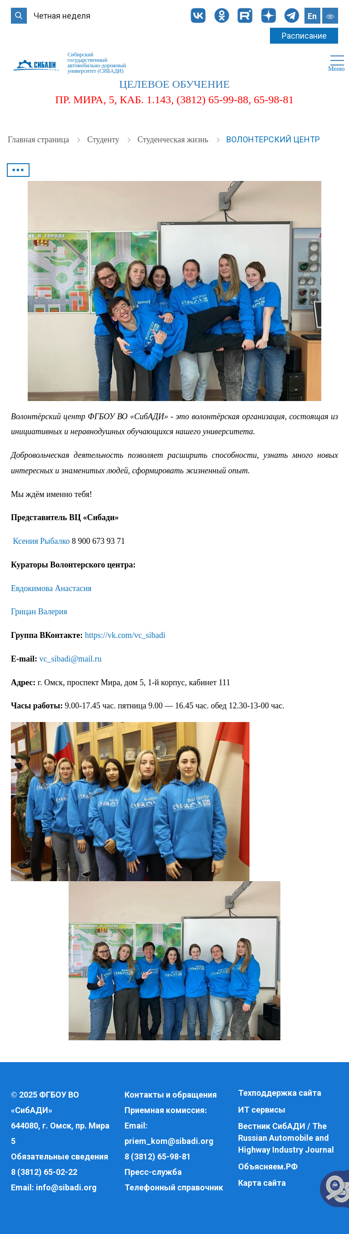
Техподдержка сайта (279, 1093)
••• (18, 170)
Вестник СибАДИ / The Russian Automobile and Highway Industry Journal (286, 1137)
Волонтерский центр (273, 139)
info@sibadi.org (66, 1187)
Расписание (304, 35)
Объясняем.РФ (268, 1166)
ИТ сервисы (261, 1109)
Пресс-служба (153, 1172)
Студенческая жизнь (174, 139)
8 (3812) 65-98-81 (158, 1156)
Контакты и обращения (171, 1094)
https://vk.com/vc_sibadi (125, 635)
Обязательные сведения (59, 1156)
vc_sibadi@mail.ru (71, 658)
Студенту (104, 139)
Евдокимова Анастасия (51, 588)
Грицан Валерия (39, 611)
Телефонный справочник (174, 1187)
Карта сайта (262, 1183)
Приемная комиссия (164, 1110)
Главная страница (39, 139)
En (312, 16)
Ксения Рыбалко (41, 541)
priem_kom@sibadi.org (169, 1141)
